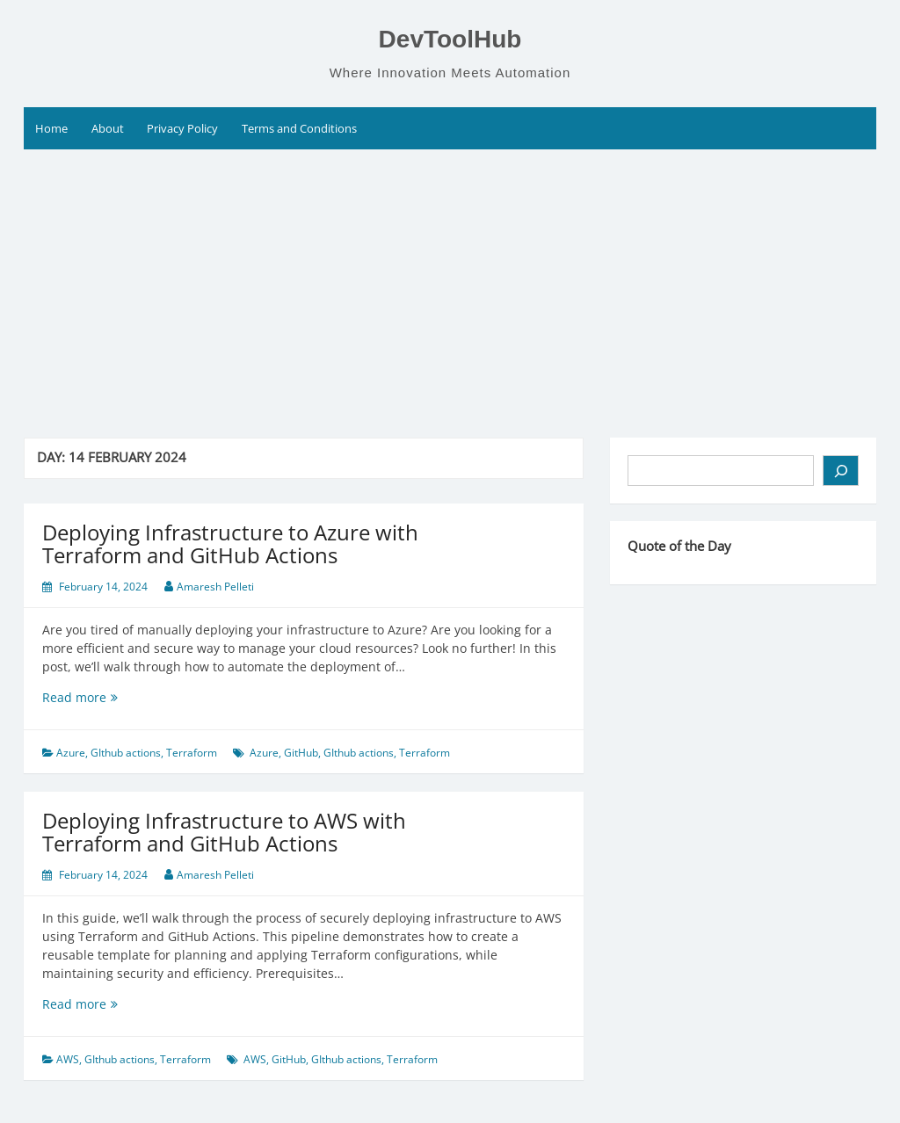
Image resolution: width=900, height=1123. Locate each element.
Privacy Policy (182, 128)
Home (51, 128)
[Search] (841, 470)
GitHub (301, 752)
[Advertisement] (450, 281)
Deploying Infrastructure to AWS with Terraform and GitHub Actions (224, 832)
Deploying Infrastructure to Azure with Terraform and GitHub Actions (230, 543)
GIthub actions (126, 752)
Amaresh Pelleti (215, 586)
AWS (67, 1059)
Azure (70, 752)
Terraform (191, 752)
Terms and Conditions (299, 128)
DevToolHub (450, 39)
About (107, 128)
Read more (115, 697)
